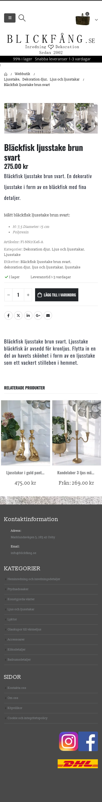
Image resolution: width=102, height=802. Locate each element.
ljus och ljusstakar (47, 267)
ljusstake (73, 267)
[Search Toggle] (22, 17)
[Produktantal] (18, 294)
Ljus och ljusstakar (68, 249)
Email (48, 315)
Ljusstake (12, 255)
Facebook (8, 315)
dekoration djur (17, 267)
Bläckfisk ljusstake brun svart (45, 262)
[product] (25, 432)
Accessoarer (16, 639)
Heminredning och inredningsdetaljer (34, 579)
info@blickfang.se (23, 553)
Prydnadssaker (18, 589)
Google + (38, 315)
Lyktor (12, 619)
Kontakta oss (17, 688)
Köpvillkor (15, 708)
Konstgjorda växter (21, 599)
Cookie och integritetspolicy (28, 718)
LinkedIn (28, 315)
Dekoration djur (37, 249)
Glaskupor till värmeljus (24, 629)
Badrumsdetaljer (19, 659)
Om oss (13, 698)
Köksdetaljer (17, 649)
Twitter (18, 315)
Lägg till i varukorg (60, 295)
